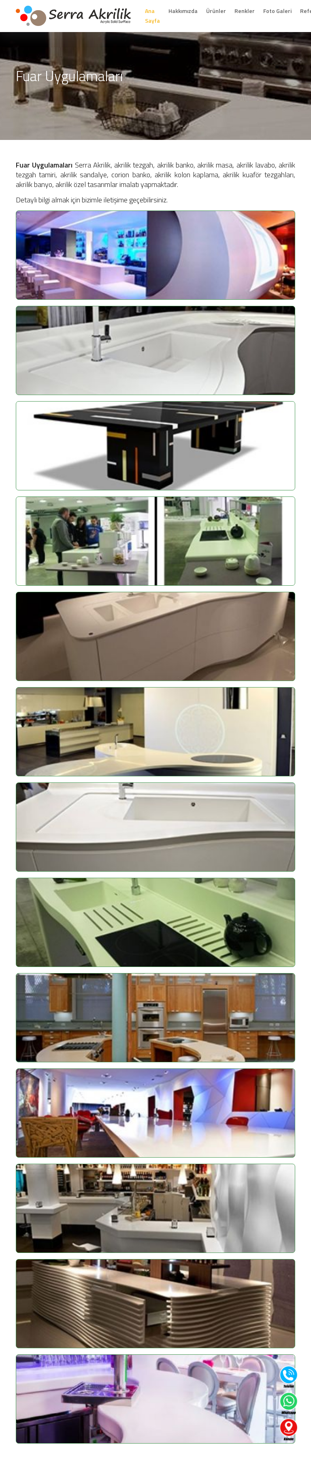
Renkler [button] (244, 10)
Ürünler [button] (216, 10)
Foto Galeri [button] (277, 10)
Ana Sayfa (152, 15)
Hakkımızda (183, 10)
